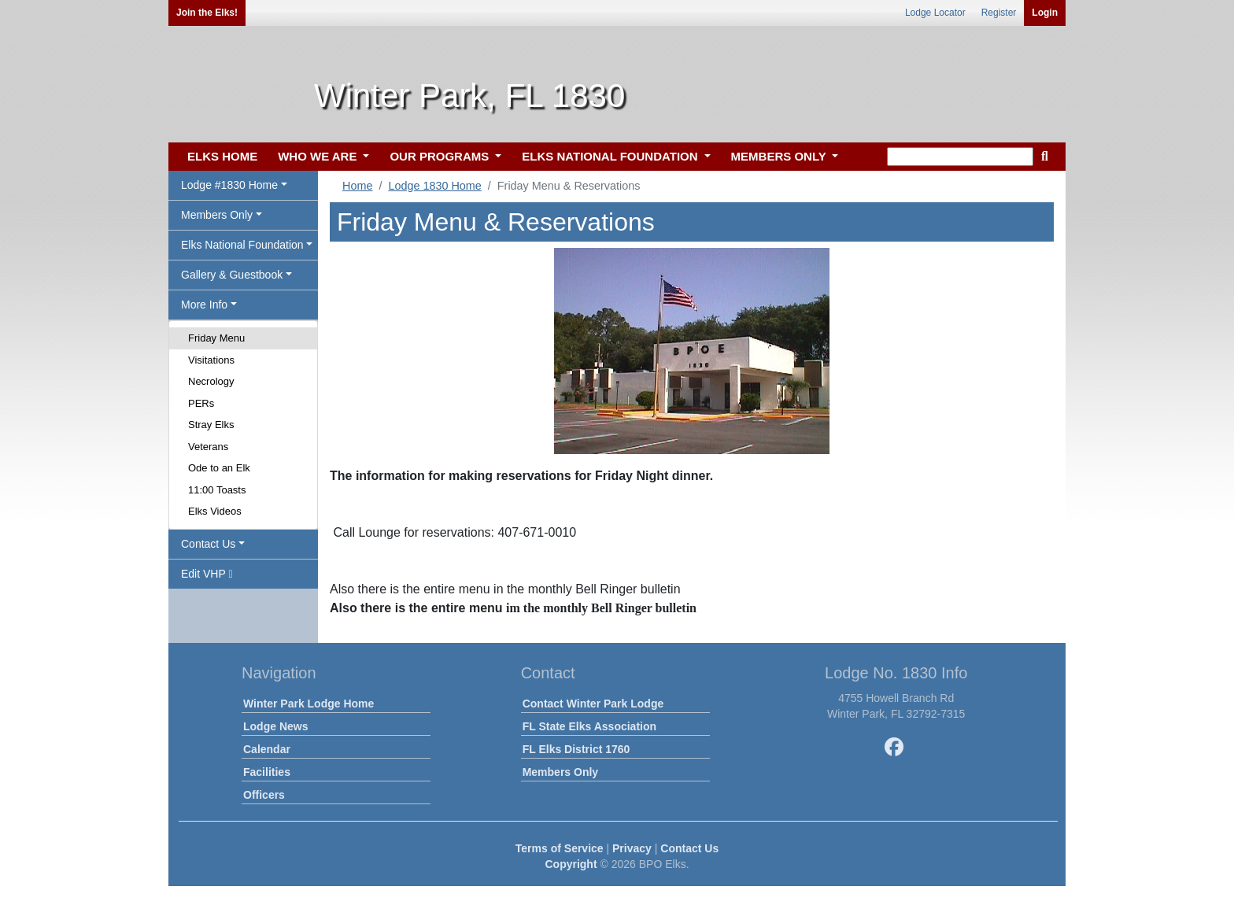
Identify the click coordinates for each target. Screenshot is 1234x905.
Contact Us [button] (208, 543)
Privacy (632, 848)
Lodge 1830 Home (434, 185)
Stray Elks (211, 424)
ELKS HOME (222, 156)
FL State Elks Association (589, 726)
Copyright (571, 864)
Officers (264, 795)
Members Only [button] (217, 215)
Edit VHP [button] (207, 573)
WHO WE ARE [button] (319, 156)
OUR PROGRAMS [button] (441, 156)
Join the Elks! (207, 12)
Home (357, 185)
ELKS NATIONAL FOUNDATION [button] (611, 156)
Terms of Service (559, 848)
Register (999, 12)
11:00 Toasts (217, 490)
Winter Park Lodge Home (308, 703)
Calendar (266, 749)
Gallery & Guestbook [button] (232, 274)
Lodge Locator (935, 12)
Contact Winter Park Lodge (593, 703)
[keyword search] (960, 156)
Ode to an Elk (219, 468)
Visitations (211, 360)
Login (1045, 12)
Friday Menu (216, 338)
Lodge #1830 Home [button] (229, 185)
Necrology (211, 381)
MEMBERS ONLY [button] (780, 156)
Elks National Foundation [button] (242, 244)
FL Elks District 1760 (576, 749)
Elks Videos (215, 511)
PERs (201, 403)
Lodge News (275, 726)
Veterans (208, 446)
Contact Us (689, 848)
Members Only (560, 772)
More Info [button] (204, 304)
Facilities (266, 772)
